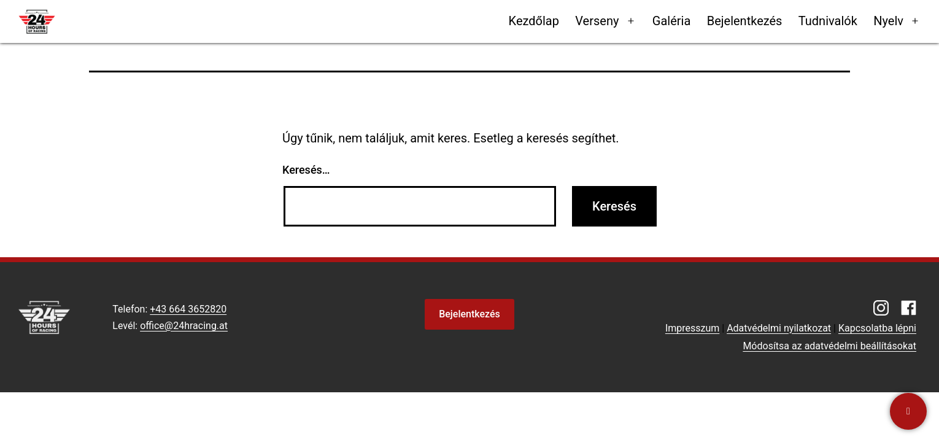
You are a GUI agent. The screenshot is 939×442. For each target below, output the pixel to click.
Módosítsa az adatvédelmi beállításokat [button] (829, 346)
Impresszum (692, 328)
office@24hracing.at (184, 326)
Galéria (671, 21)
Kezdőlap (534, 21)
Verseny (597, 21)
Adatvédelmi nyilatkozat (779, 328)
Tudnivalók (827, 21)
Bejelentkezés (744, 21)
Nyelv (888, 21)
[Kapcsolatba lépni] (908, 411)
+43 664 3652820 (188, 309)
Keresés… (306, 169)
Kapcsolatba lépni (877, 328)
